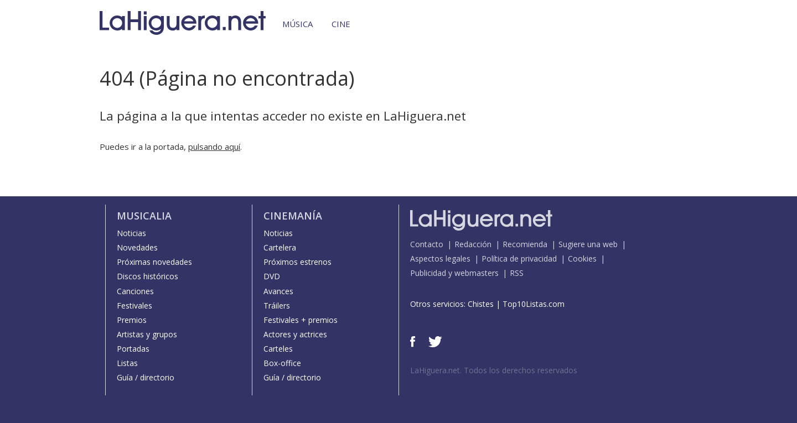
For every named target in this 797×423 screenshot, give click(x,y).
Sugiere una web (588, 244)
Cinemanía (292, 215)
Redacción (472, 244)
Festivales (134, 305)
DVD (271, 276)
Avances (278, 291)
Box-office (282, 363)
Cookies (582, 258)
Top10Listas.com (534, 304)
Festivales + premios (300, 320)
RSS (517, 273)
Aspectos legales (440, 258)
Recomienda (525, 244)
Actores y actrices (295, 334)
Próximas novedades (154, 262)
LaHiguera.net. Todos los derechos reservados (493, 370)
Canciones (135, 291)
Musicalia (144, 215)
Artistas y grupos (147, 334)
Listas (127, 363)
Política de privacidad (519, 258)
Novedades (137, 247)
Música (297, 23)
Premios (132, 320)
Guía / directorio (145, 377)
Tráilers (276, 305)
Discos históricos (147, 276)
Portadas (133, 348)
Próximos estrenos (297, 262)
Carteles (278, 348)
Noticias (131, 233)
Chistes (481, 304)
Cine (341, 23)
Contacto (426, 244)
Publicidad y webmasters (454, 273)
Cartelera (279, 247)
